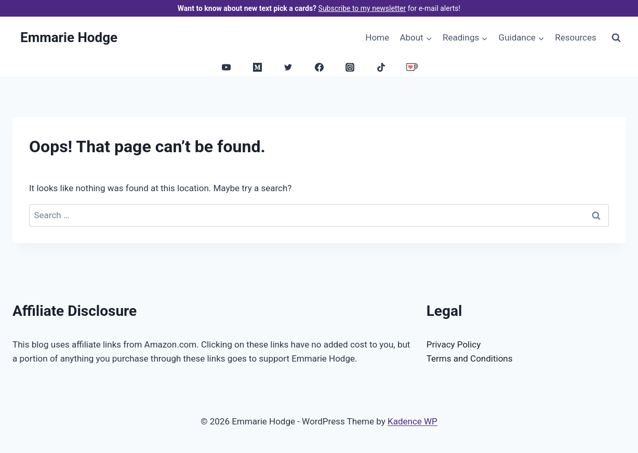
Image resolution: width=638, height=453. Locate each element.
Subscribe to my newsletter (362, 8)
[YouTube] (226, 67)
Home (377, 37)
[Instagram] (350, 67)
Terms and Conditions (470, 358)
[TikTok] (381, 67)
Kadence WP (412, 421)
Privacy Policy (454, 344)
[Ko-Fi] (412, 67)
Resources (575, 37)
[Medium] (257, 67)
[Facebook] (319, 67)
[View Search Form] (616, 37)
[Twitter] (288, 67)
